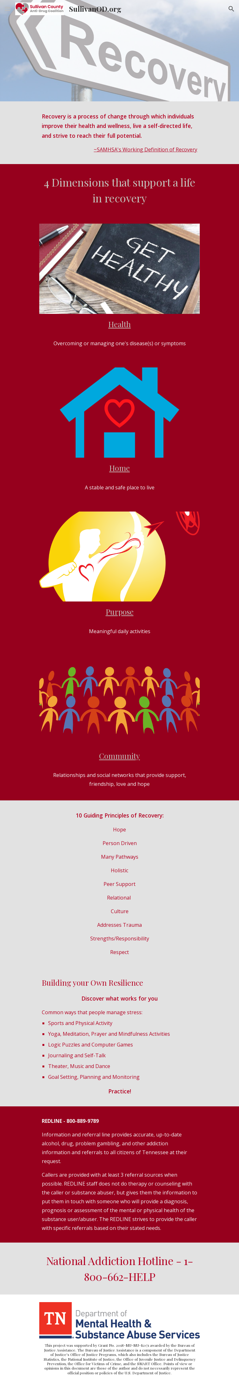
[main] (119, 132)
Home (119, 468)
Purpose (120, 612)
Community (119, 756)
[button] (7, 8)
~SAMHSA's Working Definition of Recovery (145, 149)
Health (119, 324)
